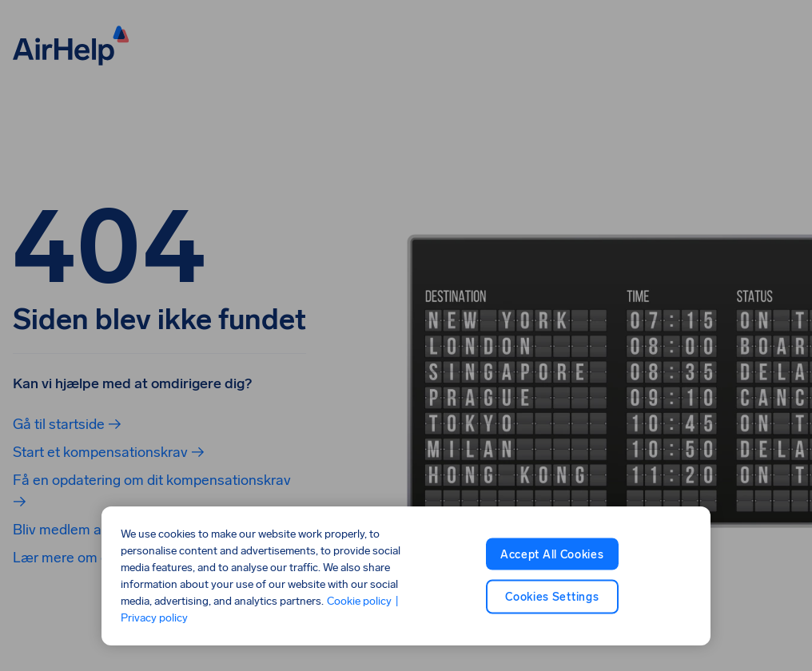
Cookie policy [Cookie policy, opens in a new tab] (359, 601)
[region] (406, 575)
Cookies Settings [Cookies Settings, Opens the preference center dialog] (552, 597)
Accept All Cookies (552, 554)
